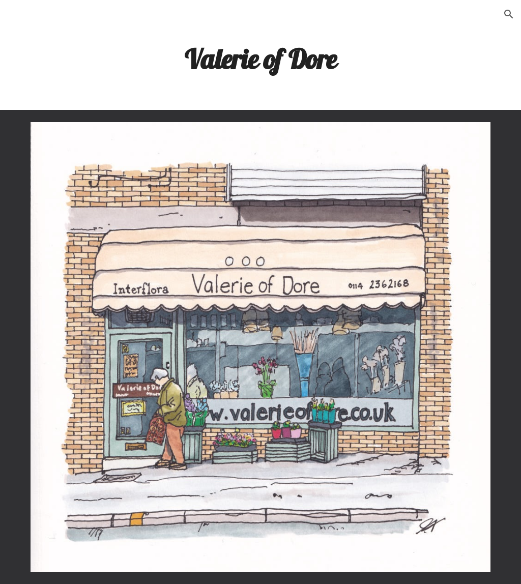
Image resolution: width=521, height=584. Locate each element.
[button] (509, 14)
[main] (260, 58)
